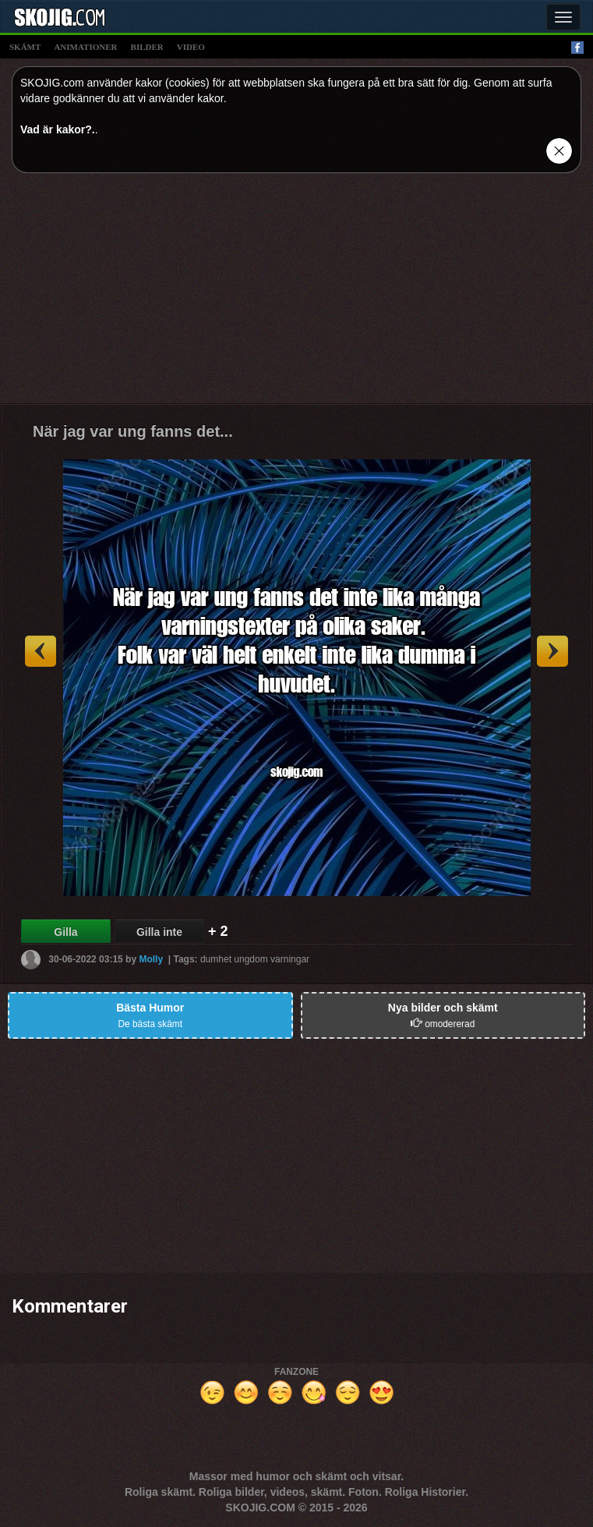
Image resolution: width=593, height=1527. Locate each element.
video (191, 46)
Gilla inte (159, 932)
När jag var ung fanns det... (133, 431)
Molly (151, 959)
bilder (147, 46)
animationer (85, 46)
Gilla (65, 932)
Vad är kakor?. (57, 129)
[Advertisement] (296, 294)
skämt (25, 46)
